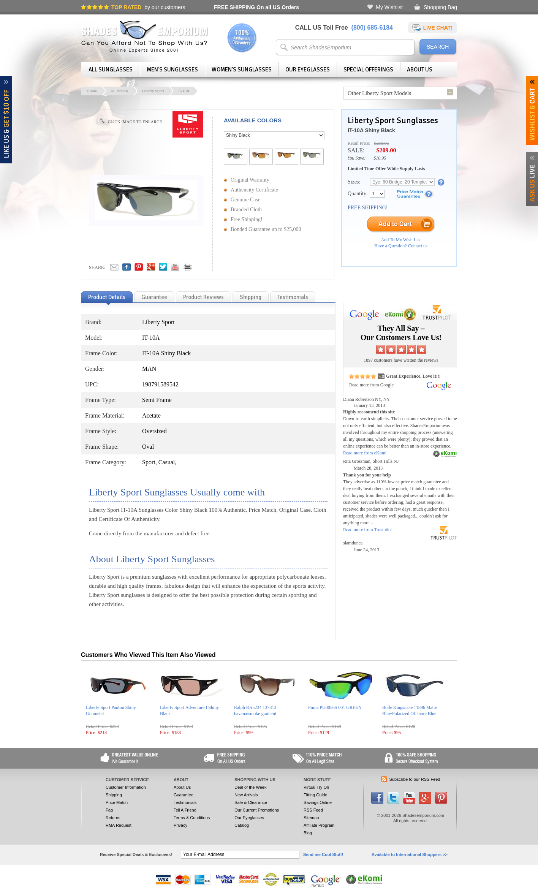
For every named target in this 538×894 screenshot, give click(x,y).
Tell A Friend (185, 810)
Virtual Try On (316, 787)
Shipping (114, 795)
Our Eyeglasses (307, 69)
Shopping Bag (440, 7)
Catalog (241, 825)
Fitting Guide (315, 795)
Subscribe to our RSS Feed (414, 779)
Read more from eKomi (364, 453)
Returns (113, 817)
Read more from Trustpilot (367, 529)
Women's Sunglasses (242, 69)
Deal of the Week (250, 787)
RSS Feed (313, 810)
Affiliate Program (319, 825)
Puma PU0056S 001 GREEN (334, 707)
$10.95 (379, 158)
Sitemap (311, 817)
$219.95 (381, 143)
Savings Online (318, 802)
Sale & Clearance (250, 802)
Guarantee (183, 795)
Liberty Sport (153, 91)
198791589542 (160, 384)
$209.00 (386, 150)
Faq (109, 810)
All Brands (119, 91)
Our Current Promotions (256, 810)
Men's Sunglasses (172, 69)
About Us (419, 69)
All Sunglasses (111, 69)
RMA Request (118, 825)
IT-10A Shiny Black (371, 130)
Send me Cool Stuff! (323, 854)
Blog (308, 833)
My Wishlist (389, 7)
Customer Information (126, 787)
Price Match (117, 802)
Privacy (180, 825)
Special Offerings (368, 69)
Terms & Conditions (192, 817)
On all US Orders (256, 7)
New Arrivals (246, 795)
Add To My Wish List (401, 239)
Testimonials (185, 802)
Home (92, 91)
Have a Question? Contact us (400, 245)
